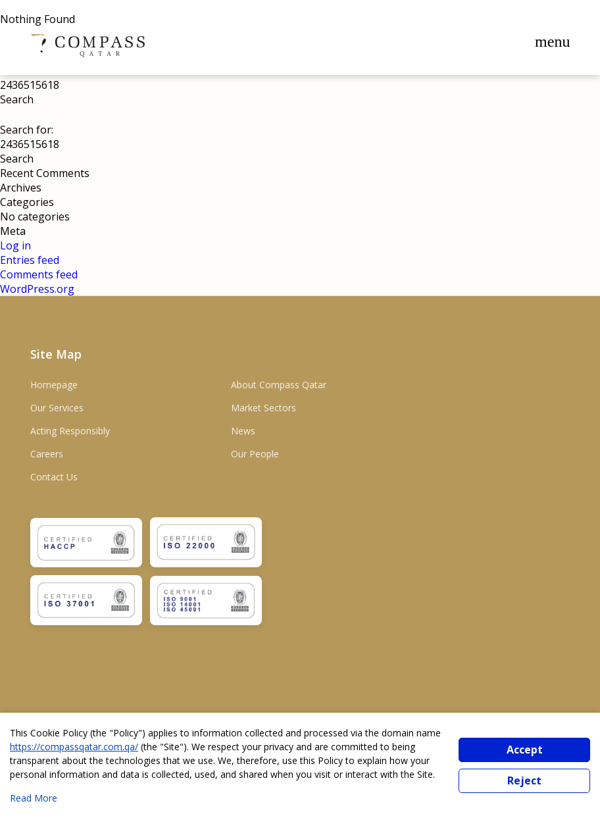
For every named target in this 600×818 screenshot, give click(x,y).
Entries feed (29, 260)
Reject (524, 780)
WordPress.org (37, 289)
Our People (255, 453)
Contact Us (54, 477)
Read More (33, 798)
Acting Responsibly (70, 430)
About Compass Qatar (278, 384)
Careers (46, 453)
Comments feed (39, 274)
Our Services (57, 407)
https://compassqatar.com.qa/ (74, 746)
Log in (15, 245)
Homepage (54, 384)
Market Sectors (263, 407)
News (243, 430)
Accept (525, 749)
